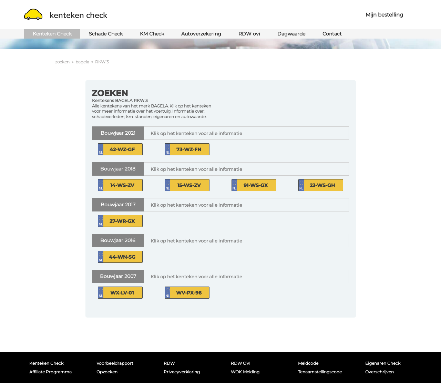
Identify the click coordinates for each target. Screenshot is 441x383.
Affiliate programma (50, 371)
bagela (82, 61)
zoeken (62, 61)
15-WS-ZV (189, 185)
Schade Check (106, 34)
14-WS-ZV (122, 185)
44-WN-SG (122, 257)
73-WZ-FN (188, 149)
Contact (332, 34)
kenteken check (65, 15)
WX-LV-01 (122, 293)
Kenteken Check (52, 34)
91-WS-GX (256, 185)
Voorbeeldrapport (114, 363)
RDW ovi (249, 34)
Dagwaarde (291, 34)
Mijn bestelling (384, 14)
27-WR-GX (122, 221)
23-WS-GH (322, 185)
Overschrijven (379, 371)
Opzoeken (106, 371)
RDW (169, 363)
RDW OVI (240, 363)
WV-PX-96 (189, 293)
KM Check (152, 34)
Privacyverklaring (182, 371)
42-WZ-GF (122, 149)
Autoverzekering (201, 34)
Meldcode (308, 363)
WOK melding (245, 371)
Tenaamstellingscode (320, 371)
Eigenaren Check (382, 363)
